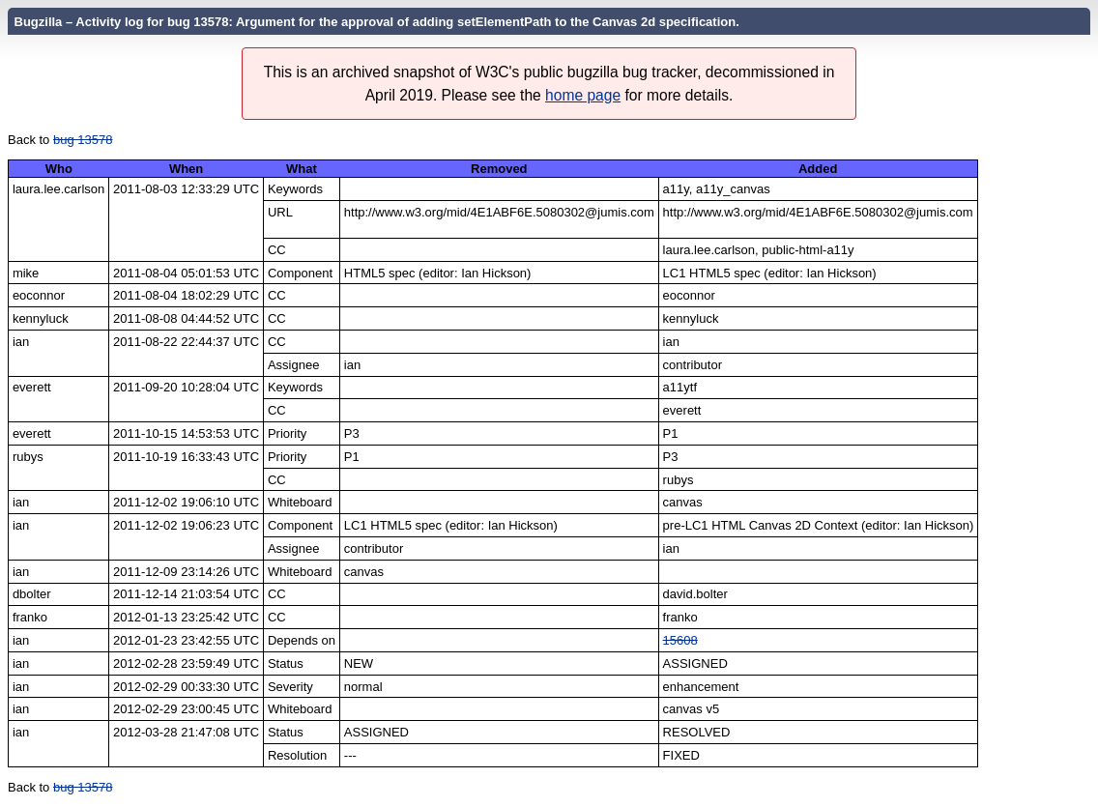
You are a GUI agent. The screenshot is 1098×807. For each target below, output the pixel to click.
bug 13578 (82, 139)
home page (583, 95)
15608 (680, 640)
